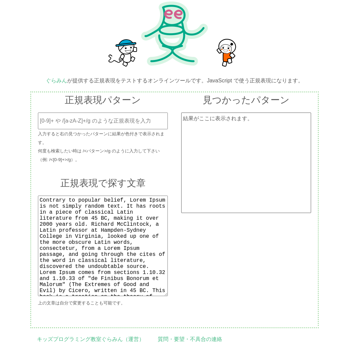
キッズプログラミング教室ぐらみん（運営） (90, 339)
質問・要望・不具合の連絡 (190, 339)
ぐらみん (56, 80)
